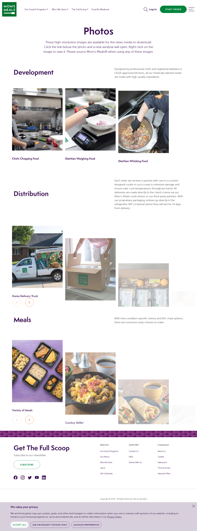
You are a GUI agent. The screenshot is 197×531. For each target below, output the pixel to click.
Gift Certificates (106, 473)
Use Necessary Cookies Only (49, 524)
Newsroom (162, 462)
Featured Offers (164, 473)
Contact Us (133, 451)
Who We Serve (106, 462)
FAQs (131, 456)
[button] (20, 8)
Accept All (19, 524)
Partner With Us (135, 462)
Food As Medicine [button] (100, 9)
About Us (161, 451)
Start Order (173, 9)
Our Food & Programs (35, 9)
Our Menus (104, 456)
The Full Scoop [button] (79, 9)
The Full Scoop (164, 468)
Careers (161, 456)
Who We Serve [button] (59, 9)
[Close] (193, 506)
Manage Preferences (86, 524)
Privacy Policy (114, 516)
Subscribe (27, 464)
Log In (153, 9)
